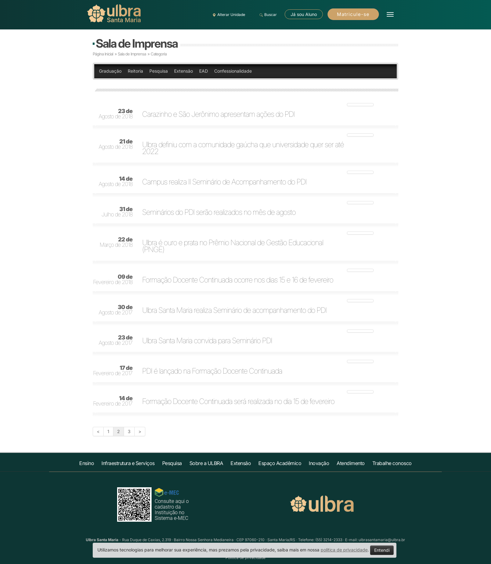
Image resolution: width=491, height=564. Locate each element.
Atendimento (351, 463)
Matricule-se (353, 14)
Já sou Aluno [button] (304, 14)
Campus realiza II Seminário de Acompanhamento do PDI (224, 182)
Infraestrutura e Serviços (128, 463)
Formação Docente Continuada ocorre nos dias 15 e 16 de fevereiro (237, 280)
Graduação (110, 71)
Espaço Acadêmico (279, 463)
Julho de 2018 (116, 212)
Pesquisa (158, 71)
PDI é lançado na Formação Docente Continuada (212, 371)
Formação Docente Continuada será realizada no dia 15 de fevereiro (238, 401)
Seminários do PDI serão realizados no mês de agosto (219, 212)
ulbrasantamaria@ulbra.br (382, 539)
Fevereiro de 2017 (112, 370)
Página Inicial (103, 53)
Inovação (319, 463)
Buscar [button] (267, 14)
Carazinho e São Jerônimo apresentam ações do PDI (218, 114)
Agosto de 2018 (115, 114)
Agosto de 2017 (115, 310)
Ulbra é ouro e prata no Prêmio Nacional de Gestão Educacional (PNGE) (232, 246)
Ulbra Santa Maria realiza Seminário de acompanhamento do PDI (234, 310)
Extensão (183, 71)
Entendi (382, 550)
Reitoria (135, 71)
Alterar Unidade (228, 14)
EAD (203, 71)
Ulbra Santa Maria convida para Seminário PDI (207, 340)
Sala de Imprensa (137, 43)
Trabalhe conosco (392, 463)
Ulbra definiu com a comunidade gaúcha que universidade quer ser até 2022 (243, 148)
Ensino (86, 463)
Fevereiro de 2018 (112, 279)
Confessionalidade (233, 71)
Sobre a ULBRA (206, 463)
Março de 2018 (116, 242)
